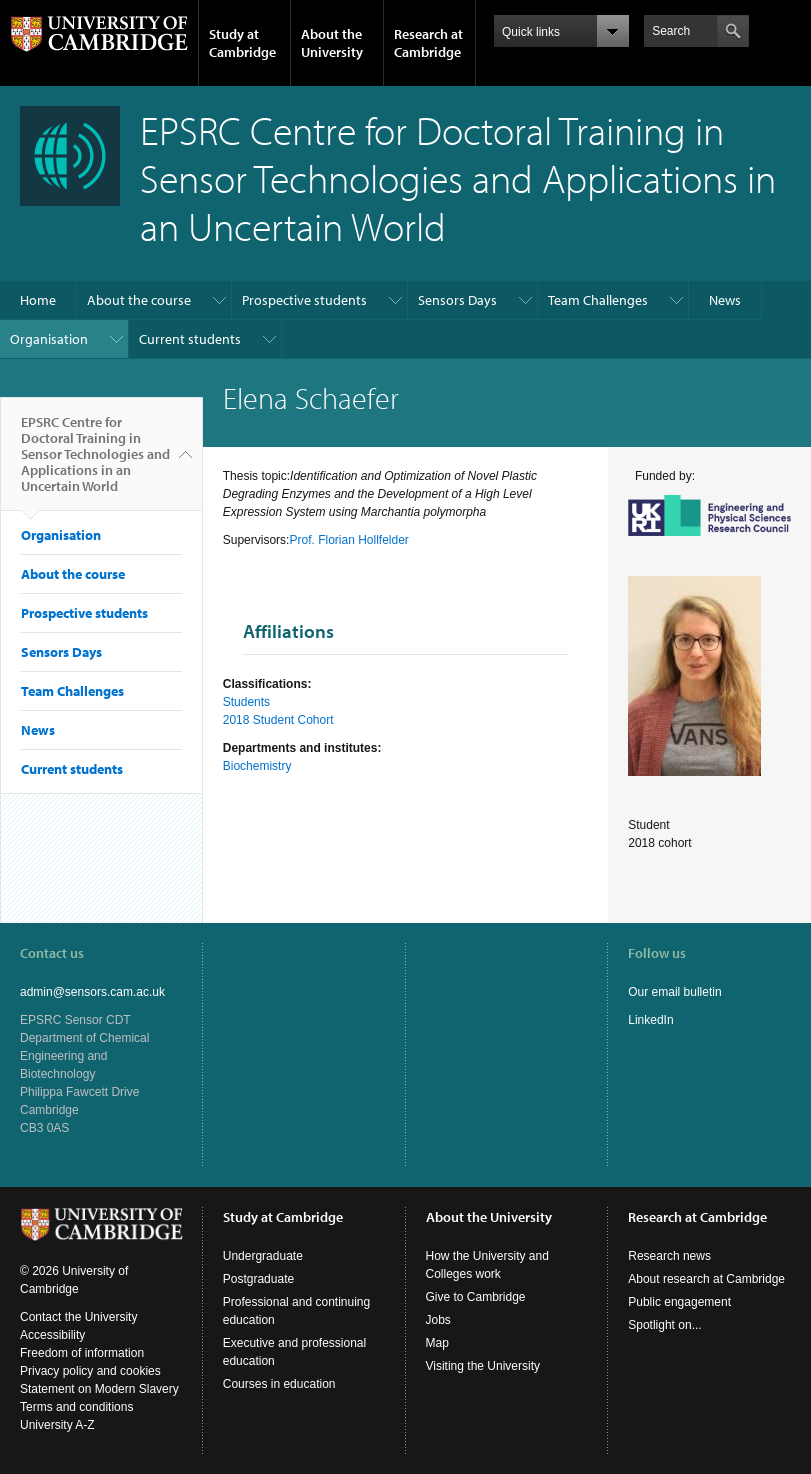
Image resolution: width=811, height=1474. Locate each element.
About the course (139, 300)
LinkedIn (650, 1020)
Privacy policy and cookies (90, 1371)
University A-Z (57, 1425)
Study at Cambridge (242, 43)
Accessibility (52, 1335)
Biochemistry (257, 766)
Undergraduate (263, 1256)
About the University (332, 43)
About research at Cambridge (706, 1279)
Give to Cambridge (476, 1297)
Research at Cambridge (428, 43)
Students (246, 702)
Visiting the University (483, 1366)
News (725, 300)
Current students (190, 339)
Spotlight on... (664, 1325)
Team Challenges (598, 300)
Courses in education (279, 1384)
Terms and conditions (76, 1407)
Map (437, 1343)
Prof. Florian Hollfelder (348, 540)
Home (38, 300)
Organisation (49, 339)
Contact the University (78, 1317)
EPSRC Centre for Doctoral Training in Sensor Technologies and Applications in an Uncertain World (95, 462)
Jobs (438, 1320)
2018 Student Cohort (278, 720)
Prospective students (304, 300)
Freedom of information (82, 1353)
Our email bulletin (674, 992)
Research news (669, 1256)
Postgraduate (258, 1279)
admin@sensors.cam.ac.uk (92, 992)
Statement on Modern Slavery (99, 1389)
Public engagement (679, 1302)
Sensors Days (457, 300)
